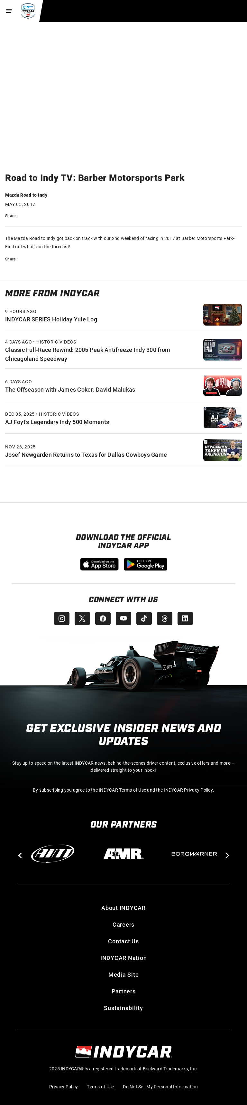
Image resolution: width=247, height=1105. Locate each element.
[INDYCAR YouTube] (123, 618)
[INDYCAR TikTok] (144, 618)
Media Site (123, 974)
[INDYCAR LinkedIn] (185, 618)
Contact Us (123, 941)
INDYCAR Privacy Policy (188, 790)
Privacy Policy (63, 1087)
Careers (123, 924)
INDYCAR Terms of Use (122, 790)
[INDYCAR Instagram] (61, 618)
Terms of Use (100, 1087)
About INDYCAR (123, 908)
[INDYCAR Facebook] (103, 618)
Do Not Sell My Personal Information (160, 1087)
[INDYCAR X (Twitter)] (82, 618)
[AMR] (123, 853)
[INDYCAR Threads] (164, 618)
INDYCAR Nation (123, 958)
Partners (124, 991)
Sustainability (123, 1008)
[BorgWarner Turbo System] (194, 853)
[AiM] (52, 853)
